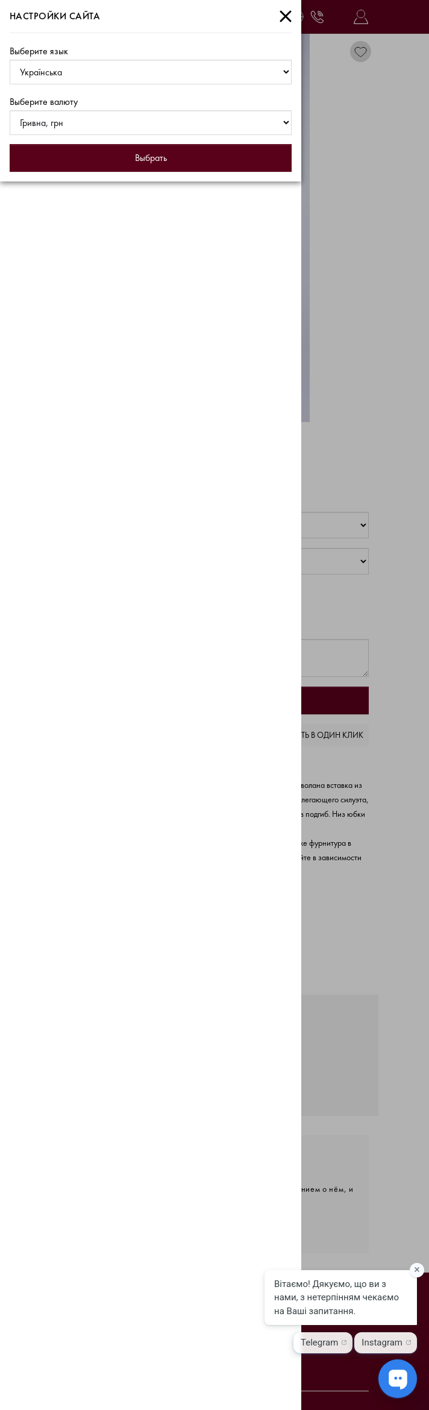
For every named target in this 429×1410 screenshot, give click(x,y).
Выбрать (151, 157)
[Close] (285, 16)
